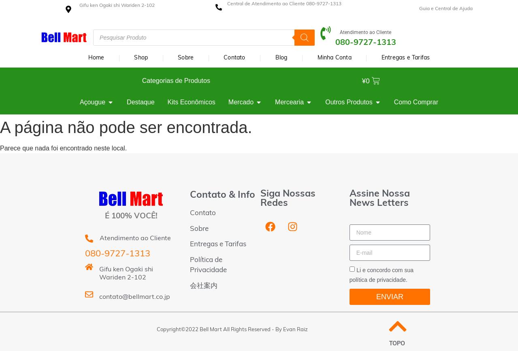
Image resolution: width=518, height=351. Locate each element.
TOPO (397, 344)
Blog (281, 58)
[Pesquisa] (304, 38)
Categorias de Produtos (176, 80)
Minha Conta (335, 58)
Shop (141, 58)
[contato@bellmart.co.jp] (89, 299)
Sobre (186, 58)
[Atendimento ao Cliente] (326, 37)
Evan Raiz (295, 329)
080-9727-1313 (117, 254)
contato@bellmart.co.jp (134, 297)
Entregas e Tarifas (406, 58)
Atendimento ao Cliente (365, 32)
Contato (234, 58)
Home (96, 58)
